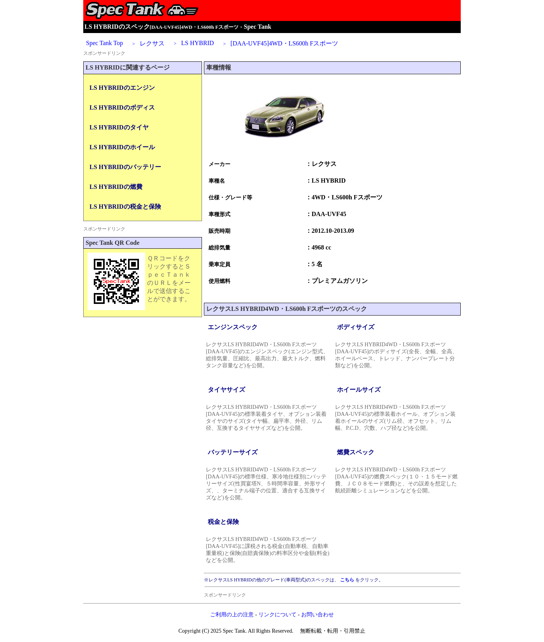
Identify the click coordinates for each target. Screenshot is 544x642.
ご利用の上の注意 (232, 615)
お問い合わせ (317, 615)
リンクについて (277, 615)
